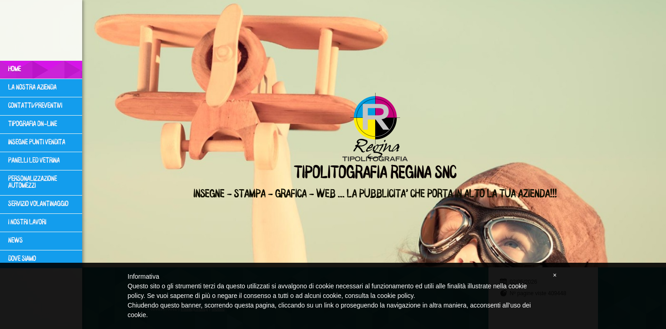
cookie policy (395, 295)
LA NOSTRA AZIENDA (32, 88)
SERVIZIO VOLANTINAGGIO (38, 204)
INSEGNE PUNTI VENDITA (36, 143)
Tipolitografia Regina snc (375, 174)
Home (14, 70)
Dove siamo (22, 259)
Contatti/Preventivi (35, 106)
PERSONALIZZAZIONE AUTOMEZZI (32, 182)
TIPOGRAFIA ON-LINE (32, 124)
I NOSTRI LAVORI (27, 223)
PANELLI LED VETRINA (34, 161)
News (15, 241)
